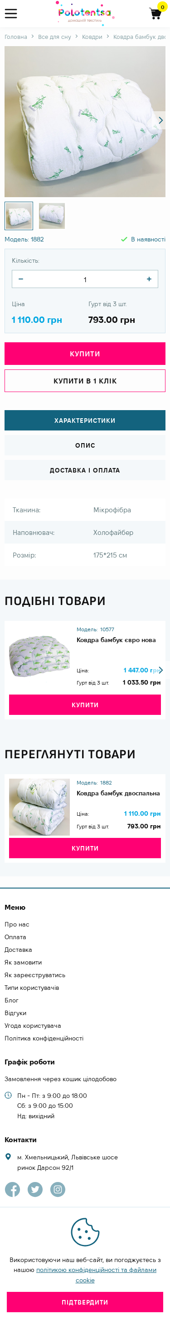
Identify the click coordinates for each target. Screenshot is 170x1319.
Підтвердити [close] (85, 1302)
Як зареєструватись (35, 975)
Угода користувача (33, 1025)
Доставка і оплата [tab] (85, 470)
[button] (161, 120)
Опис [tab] (85, 445)
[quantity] (20, 279)
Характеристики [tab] (85, 420)
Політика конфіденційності (44, 1038)
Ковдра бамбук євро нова (116, 639)
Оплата (15, 937)
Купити (85, 354)
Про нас (17, 924)
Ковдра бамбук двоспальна (118, 793)
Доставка (18, 949)
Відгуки (15, 1012)
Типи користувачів (32, 987)
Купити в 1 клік (85, 381)
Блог (12, 1000)
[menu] (15, 14)
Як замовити (23, 962)
